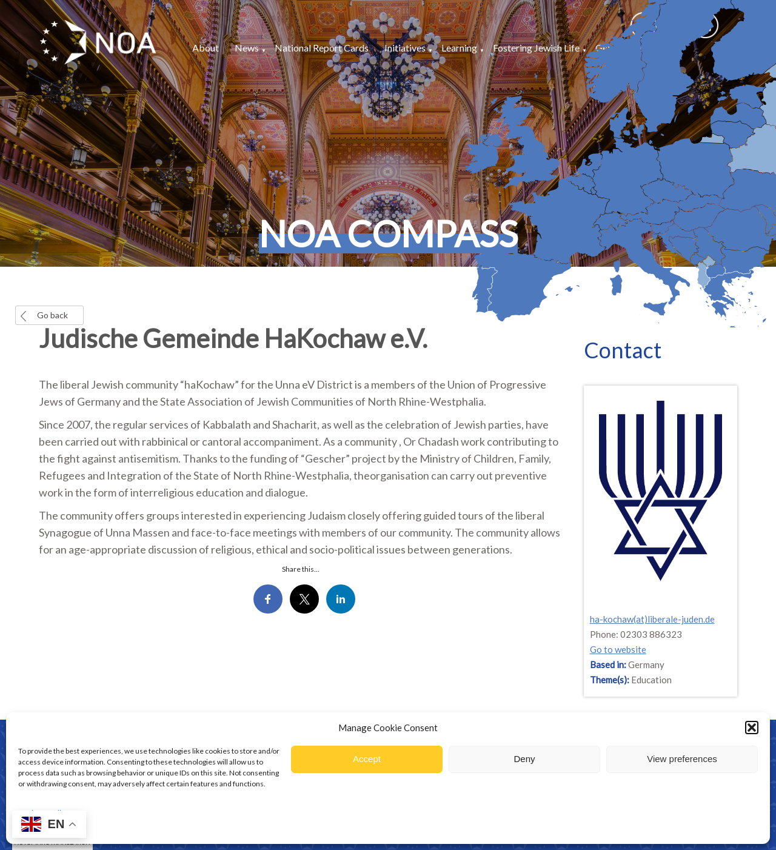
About (205, 47)
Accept (367, 759)
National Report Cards (322, 47)
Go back (52, 315)
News (247, 47)
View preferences (682, 759)
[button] (752, 727)
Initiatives (405, 47)
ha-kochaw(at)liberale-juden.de (652, 619)
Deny (524, 759)
